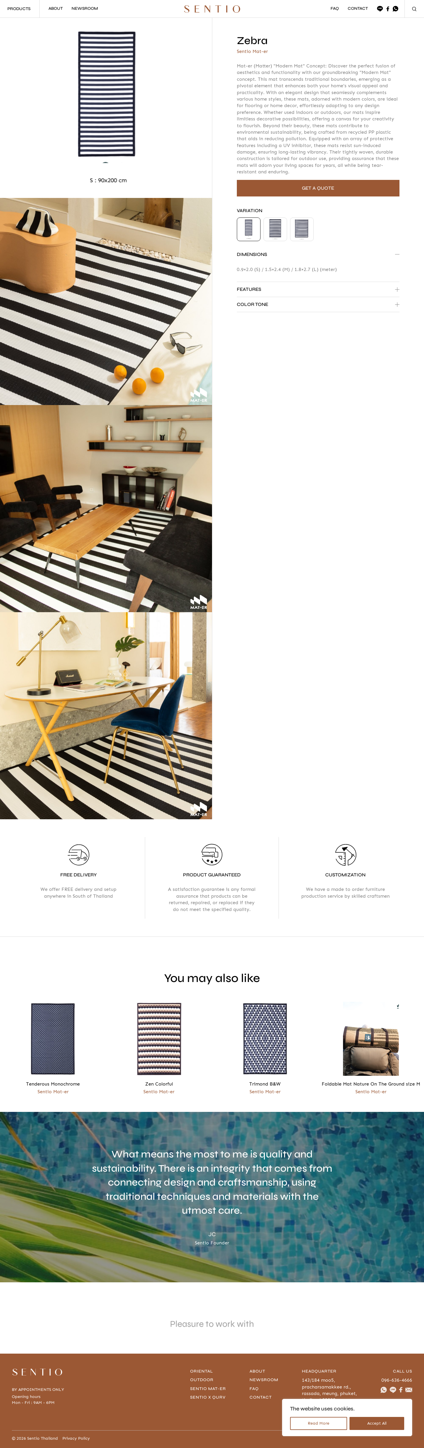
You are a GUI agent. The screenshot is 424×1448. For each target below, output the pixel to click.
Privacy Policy (76, 1438)
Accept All (376, 1423)
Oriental (202, 1371)
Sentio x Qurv (208, 1397)
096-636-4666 (396, 1380)
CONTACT (358, 9)
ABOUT (55, 9)
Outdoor (202, 1379)
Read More (318, 1423)
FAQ (335, 9)
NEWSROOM (85, 9)
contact (261, 1397)
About (258, 1371)
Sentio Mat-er (209, 1388)
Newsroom (264, 1379)
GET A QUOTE (318, 188)
